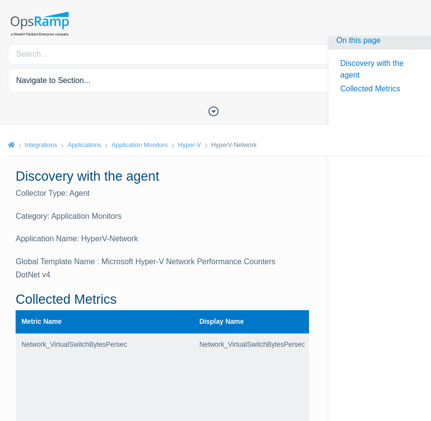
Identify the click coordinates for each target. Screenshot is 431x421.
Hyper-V (189, 144)
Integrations (41, 144)
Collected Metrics (370, 88)
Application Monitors (140, 144)
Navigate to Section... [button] (53, 80)
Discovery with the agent (372, 69)
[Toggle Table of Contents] (215, 110)
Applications (85, 144)
